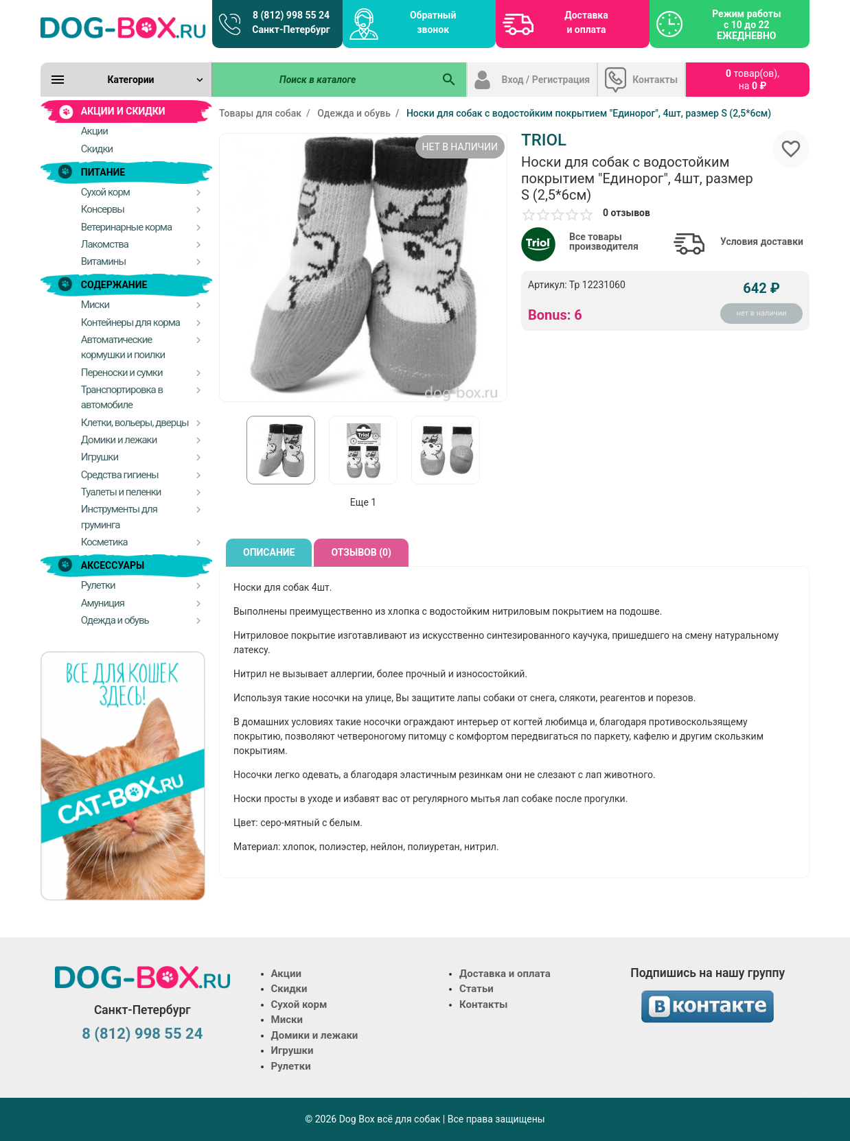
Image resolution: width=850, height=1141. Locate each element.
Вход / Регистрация (546, 79)
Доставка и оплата (586, 22)
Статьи (476, 989)
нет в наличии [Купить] (762, 313)
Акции (286, 973)
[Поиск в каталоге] (322, 79)
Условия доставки (761, 241)
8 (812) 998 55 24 (142, 1033)
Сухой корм (299, 1004)
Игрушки (292, 1050)
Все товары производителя (604, 241)
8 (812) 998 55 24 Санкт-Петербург (291, 22)
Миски (287, 1019)
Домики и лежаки (314, 1035)
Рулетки (291, 1066)
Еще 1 (363, 502)
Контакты (655, 79)
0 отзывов (626, 212)
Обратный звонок (433, 22)
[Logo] (123, 27)
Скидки (289, 989)
